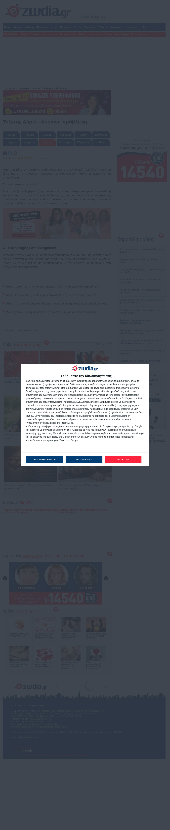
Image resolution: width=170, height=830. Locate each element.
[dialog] (85, 415)
